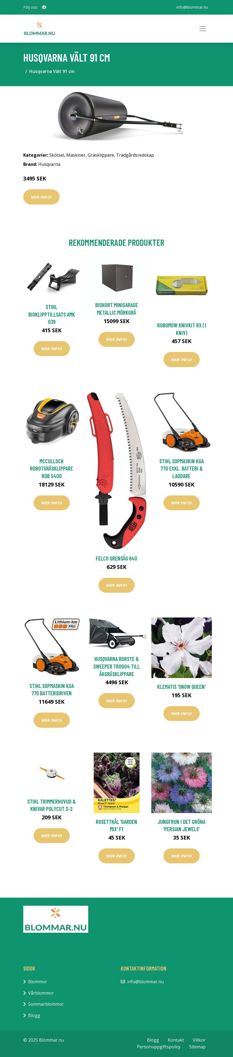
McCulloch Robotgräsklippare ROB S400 (51, 468)
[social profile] (44, 7)
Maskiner (76, 155)
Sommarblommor (46, 1004)
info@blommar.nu (192, 7)
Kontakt (176, 1040)
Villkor (199, 1040)
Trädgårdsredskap (135, 155)
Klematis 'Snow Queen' (181, 686)
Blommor (37, 982)
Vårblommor (41, 993)
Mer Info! (41, 197)
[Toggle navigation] (202, 29)
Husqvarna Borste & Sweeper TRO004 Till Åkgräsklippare (116, 666)
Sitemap (197, 1047)
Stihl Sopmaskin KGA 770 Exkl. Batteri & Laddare (181, 468)
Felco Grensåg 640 (116, 558)
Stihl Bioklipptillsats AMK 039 (51, 314)
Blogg (34, 1015)
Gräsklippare (101, 155)
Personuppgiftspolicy (159, 1047)
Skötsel (56, 155)
